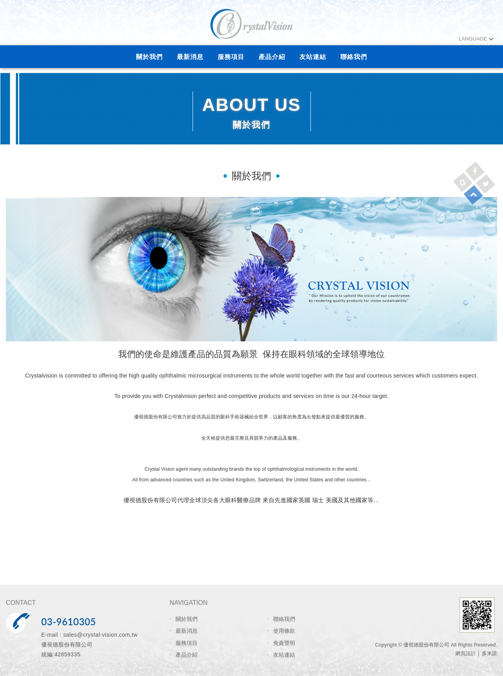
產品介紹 (272, 56)
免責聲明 (284, 643)
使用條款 (284, 631)
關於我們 (149, 56)
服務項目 (231, 56)
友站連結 (312, 56)
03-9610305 (68, 621)
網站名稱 (251, 23)
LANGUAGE (476, 39)
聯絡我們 (353, 56)
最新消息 (190, 56)
